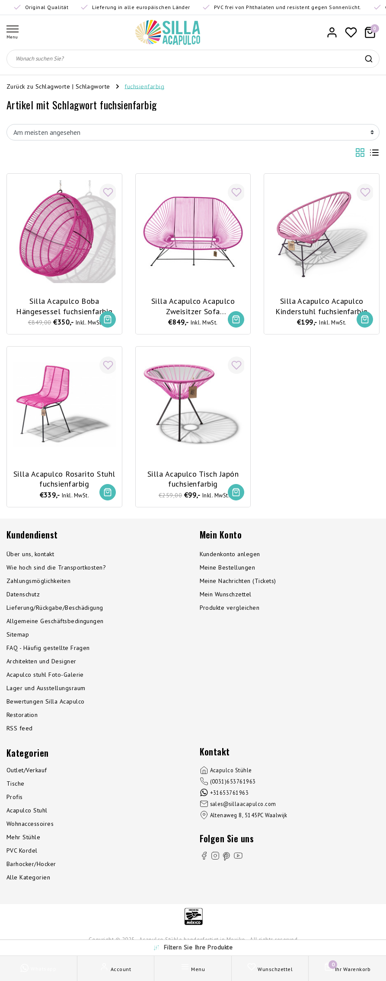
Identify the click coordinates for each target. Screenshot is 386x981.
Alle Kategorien (28, 878)
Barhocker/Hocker (31, 865)
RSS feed (19, 729)
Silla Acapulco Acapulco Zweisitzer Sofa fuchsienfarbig (193, 305)
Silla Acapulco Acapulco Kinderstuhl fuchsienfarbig (321, 305)
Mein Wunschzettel (226, 595)
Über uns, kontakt (30, 555)
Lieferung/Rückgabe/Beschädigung (54, 609)
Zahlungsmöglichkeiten (38, 582)
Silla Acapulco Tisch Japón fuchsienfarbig (193, 478)
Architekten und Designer (41, 662)
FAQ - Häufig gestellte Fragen (48, 649)
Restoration (22, 716)
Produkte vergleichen (230, 609)
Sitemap (17, 636)
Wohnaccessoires (30, 825)
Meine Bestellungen (227, 569)
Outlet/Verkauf (26, 771)
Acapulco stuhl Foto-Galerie (45, 676)
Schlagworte (93, 86)
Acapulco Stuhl (27, 811)
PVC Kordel (22, 852)
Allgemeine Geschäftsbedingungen (55, 622)
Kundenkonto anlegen (230, 555)
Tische (15, 785)
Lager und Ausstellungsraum (45, 689)
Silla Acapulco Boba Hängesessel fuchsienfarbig (64, 305)
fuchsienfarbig (144, 86)
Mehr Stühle (23, 838)
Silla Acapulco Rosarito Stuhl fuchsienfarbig (64, 478)
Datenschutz (23, 595)
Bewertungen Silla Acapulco (45, 703)
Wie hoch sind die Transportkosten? (56, 569)
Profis (14, 798)
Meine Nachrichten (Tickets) (238, 582)
